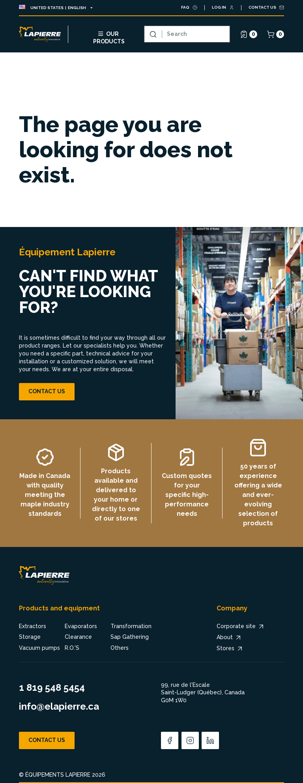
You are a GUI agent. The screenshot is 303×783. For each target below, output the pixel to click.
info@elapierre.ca (59, 706)
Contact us (46, 391)
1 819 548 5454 (52, 687)
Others (119, 648)
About (229, 638)
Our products (109, 36)
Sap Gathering (129, 637)
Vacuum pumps (39, 648)
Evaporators (81, 626)
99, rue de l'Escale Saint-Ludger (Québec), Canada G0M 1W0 (203, 692)
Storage (30, 637)
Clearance (78, 637)
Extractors (32, 626)
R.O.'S (72, 648)
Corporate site (241, 626)
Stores (230, 649)
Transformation (131, 626)
